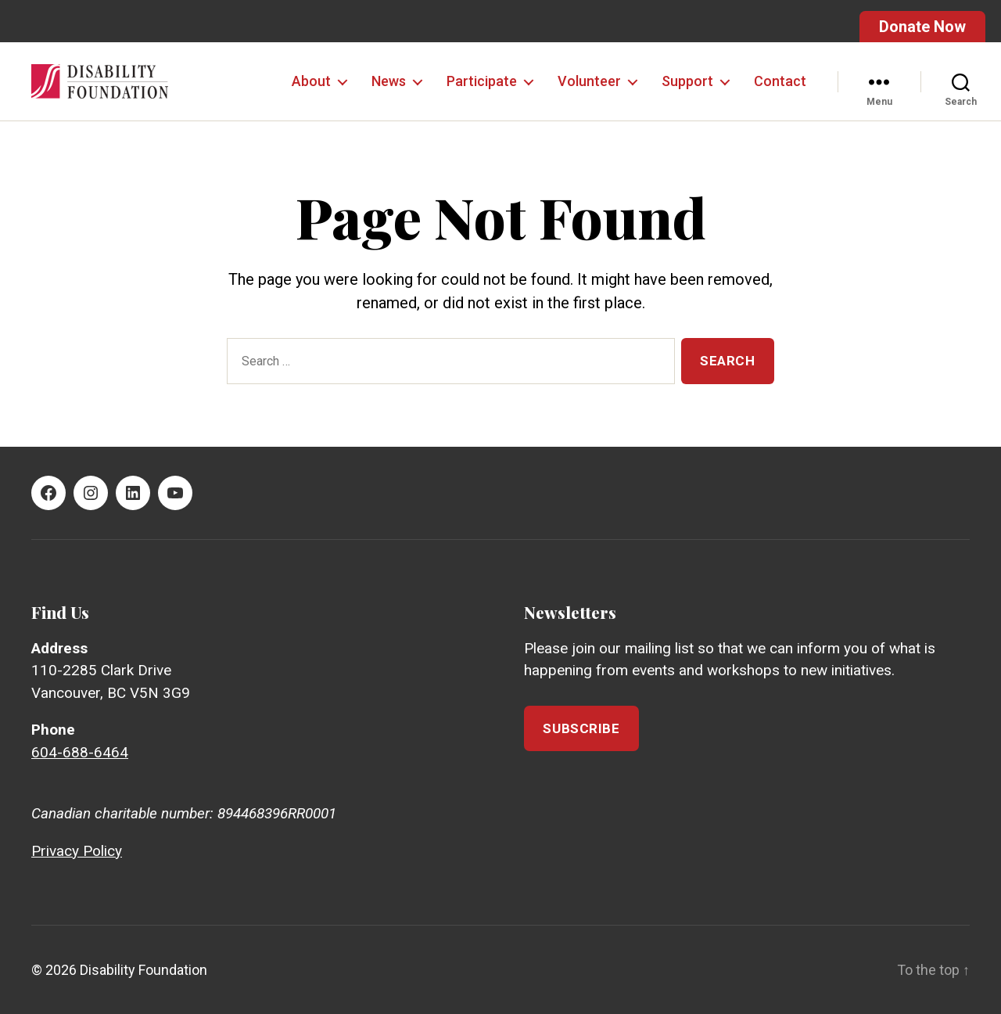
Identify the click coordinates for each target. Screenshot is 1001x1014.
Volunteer (589, 81)
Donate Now (922, 26)
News (388, 81)
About (311, 81)
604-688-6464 (79, 752)
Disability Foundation (143, 970)
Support (687, 81)
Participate (482, 81)
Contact (780, 81)
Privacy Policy (76, 851)
